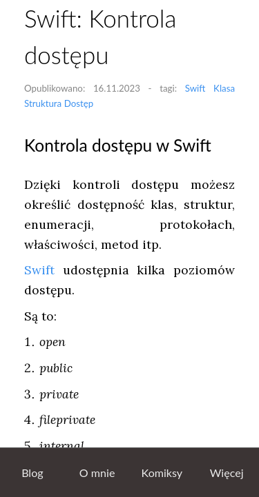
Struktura (42, 103)
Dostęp (79, 103)
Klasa (224, 88)
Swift (195, 88)
